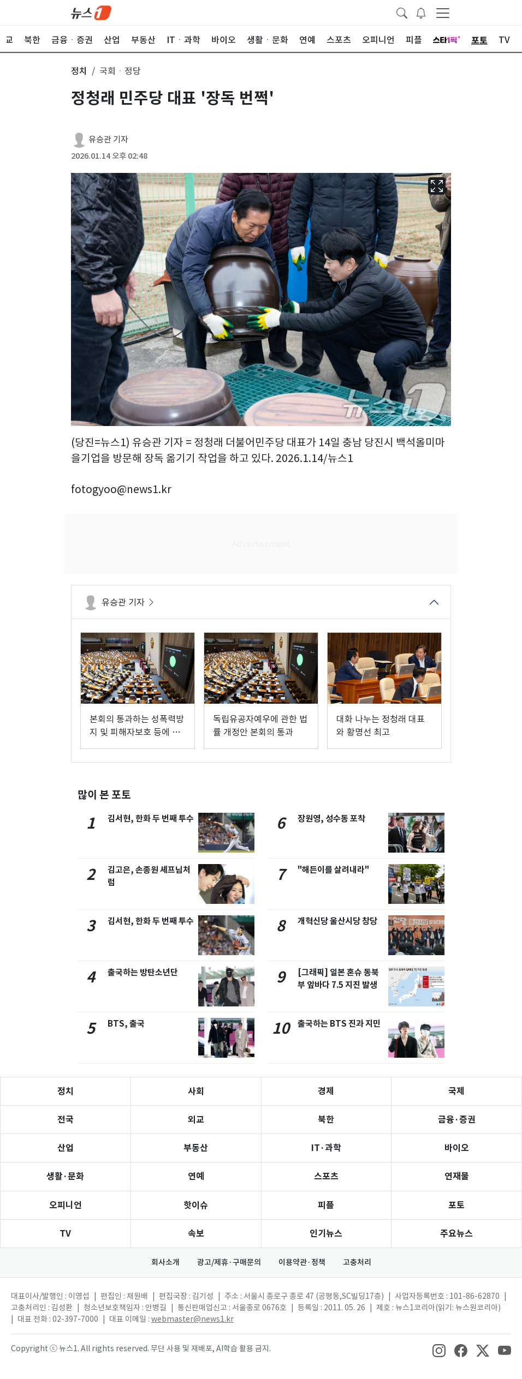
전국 (65, 1119)
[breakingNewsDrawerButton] (421, 12)
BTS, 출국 (126, 1023)
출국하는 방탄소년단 (143, 972)
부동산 (195, 1148)
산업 (65, 1148)
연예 (196, 1176)
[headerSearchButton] (401, 12)
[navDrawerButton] (443, 12)
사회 (196, 1091)
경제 (326, 1091)
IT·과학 (326, 1148)
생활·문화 (65, 1176)
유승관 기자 (108, 139)
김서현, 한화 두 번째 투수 (151, 818)
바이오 (456, 1148)
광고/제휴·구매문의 (229, 1262)
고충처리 (357, 1262)
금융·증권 (457, 1119)
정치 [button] (79, 70)
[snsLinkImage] (439, 1349)
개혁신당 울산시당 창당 (337, 921)
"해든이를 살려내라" (333, 870)
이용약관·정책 (301, 1262)
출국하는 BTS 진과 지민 (339, 1023)
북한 (326, 1119)
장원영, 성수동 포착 (331, 818)
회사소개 (165, 1262)
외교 (196, 1119)
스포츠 (326, 1176)
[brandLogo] (91, 12)
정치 (65, 1091)
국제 (456, 1091)
